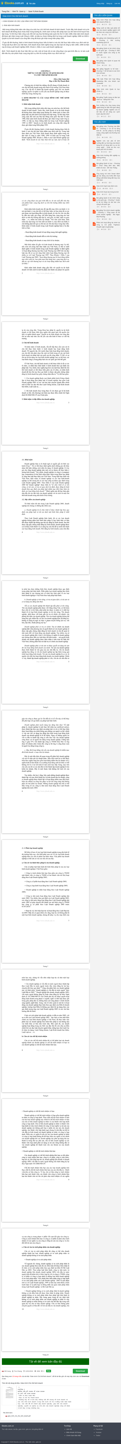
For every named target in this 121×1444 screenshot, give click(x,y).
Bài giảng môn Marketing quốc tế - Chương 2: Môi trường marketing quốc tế (108, 40)
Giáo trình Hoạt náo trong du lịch (107, 192)
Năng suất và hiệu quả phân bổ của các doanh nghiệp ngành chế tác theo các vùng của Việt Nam (108, 30)
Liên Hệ (117, 3)
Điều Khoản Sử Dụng (73, 1432)
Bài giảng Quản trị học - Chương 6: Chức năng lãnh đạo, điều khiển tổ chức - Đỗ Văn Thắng (108, 166)
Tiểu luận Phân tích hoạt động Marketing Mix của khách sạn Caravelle (108, 81)
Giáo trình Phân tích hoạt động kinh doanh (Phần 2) (108, 21)
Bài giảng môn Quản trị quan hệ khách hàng (108, 62)
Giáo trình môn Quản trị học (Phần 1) (108, 90)
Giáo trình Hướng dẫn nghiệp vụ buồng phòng (108, 156)
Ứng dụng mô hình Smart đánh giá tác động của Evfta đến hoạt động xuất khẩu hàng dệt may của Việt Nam (108, 177)
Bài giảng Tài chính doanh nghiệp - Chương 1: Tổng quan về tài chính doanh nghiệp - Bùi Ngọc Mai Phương (108, 213)
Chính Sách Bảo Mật (73, 1435)
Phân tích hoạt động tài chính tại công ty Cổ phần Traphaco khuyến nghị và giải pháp (108, 225)
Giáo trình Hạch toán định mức (106, 186)
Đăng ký (109, 3)
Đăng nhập (100, 3)
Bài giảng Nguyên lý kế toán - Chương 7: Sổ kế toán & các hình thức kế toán (108, 71)
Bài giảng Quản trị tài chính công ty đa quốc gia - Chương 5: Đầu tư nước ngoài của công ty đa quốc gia (108, 51)
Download (80, 59)
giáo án (38, 1442)
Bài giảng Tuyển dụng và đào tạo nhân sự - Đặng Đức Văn (108, 98)
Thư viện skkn (30, 1442)
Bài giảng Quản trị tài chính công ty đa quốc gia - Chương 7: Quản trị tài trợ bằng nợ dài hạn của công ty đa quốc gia (108, 201)
